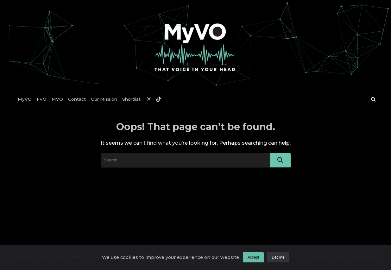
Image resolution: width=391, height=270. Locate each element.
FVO (42, 99)
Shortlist (131, 99)
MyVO (25, 99)
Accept (253, 258)
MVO (57, 99)
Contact (77, 99)
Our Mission (104, 99)
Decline (278, 258)
